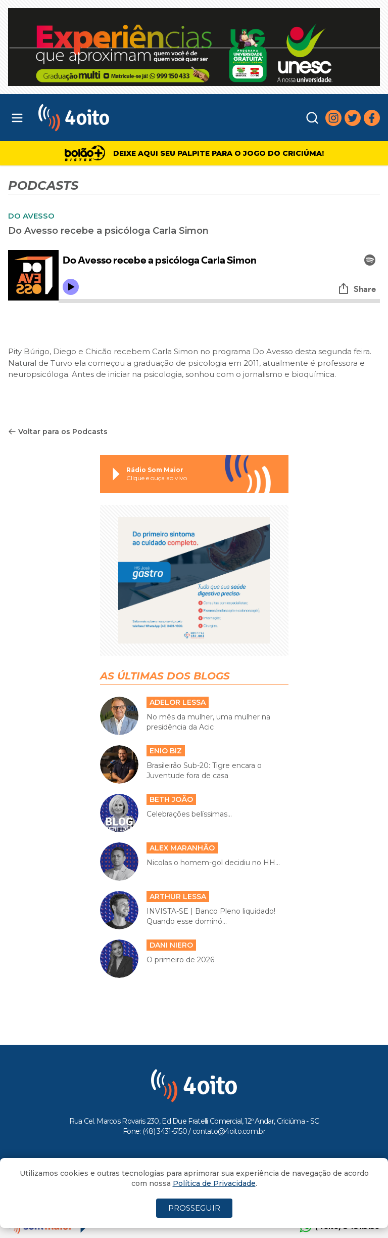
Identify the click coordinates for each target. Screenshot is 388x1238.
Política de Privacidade (214, 1183)
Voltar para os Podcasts (58, 431)
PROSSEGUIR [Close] (194, 1208)
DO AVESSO (31, 216)
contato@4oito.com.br (228, 1131)
